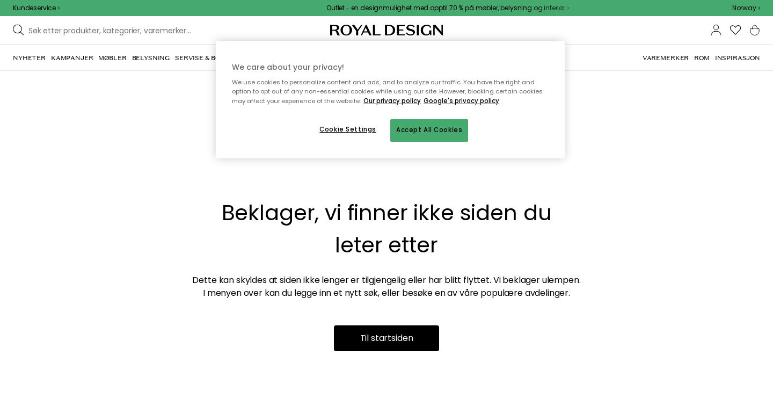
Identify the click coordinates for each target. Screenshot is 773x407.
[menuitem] (29, 58)
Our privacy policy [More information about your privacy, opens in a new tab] (392, 101)
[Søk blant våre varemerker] (113, 30)
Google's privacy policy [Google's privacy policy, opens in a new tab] (461, 101)
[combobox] (746, 8)
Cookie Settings (347, 129)
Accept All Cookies (429, 130)
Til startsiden (386, 338)
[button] (746, 8)
